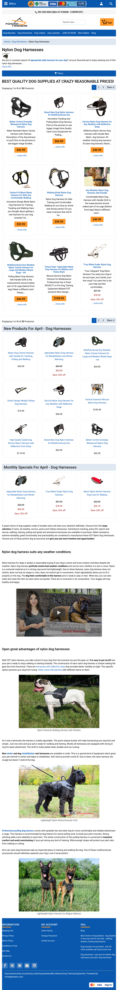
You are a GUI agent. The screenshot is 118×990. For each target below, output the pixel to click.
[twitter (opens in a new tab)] (12, 965)
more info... (7, 66)
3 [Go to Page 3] (103, 87)
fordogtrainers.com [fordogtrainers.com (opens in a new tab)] (14, 977)
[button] (59, 612)
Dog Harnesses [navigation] (19, 41)
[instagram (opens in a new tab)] (34, 965)
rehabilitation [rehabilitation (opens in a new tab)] (28, 753)
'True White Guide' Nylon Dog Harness (97, 265)
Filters (59, 73)
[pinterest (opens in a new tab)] (19, 965)
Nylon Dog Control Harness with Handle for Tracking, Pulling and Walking (21, 356)
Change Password (49, 936)
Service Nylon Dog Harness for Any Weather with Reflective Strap (97, 124)
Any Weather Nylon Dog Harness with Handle (97, 191)
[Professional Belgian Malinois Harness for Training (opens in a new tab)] (59, 884)
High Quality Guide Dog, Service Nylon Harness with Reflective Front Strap (21, 443)
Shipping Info (7, 931)
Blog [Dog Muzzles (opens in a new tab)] (83, 931)
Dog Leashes (54, 33)
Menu (10, 3)
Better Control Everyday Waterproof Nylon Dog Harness (21, 124)
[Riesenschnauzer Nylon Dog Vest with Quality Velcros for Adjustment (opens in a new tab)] (59, 791)
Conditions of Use (9, 946)
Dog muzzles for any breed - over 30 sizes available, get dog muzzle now (96, 948)
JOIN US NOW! (69, 33)
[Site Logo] (16, 22)
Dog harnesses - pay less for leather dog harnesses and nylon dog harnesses (98, 956)
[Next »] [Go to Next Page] (110, 87)
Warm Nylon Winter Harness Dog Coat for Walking (97, 493)
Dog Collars (39, 33)
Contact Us (7, 956)
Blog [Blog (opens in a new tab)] (94, 33)
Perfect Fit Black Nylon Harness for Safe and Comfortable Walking (21, 195)
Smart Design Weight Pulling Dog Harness (21, 402)
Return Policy (7, 941)
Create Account (48, 941)
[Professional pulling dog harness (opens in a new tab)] (18, 830)
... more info (21, 155)
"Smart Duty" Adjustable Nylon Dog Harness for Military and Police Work (58, 269)
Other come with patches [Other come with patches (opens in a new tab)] (50, 670)
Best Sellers (83, 33)
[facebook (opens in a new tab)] (5, 965)
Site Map (6, 951)
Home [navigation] (7, 41)
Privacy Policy (8, 936)
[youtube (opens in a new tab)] (27, 965)
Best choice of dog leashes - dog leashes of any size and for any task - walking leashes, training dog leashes (98, 939)
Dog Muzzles (9, 33)
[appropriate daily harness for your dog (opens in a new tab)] (48, 60)
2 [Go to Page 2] (98, 87)
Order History (47, 931)
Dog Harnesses (25, 33)
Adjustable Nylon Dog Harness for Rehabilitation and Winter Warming (58, 356)
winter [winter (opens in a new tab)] (10, 753)
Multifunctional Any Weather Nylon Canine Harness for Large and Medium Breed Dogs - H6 (21, 269)
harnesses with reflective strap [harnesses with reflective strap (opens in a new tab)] (50, 666)
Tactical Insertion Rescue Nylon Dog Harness (97, 401)
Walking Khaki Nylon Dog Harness (59, 193)
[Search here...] (73, 22)
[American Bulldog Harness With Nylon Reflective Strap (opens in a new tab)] (59, 701)
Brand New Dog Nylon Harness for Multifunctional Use (59, 113)
